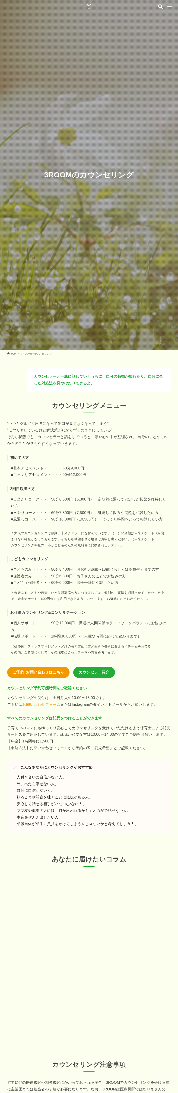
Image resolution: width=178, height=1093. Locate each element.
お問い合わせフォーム (41, 704)
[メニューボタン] (170, 6)
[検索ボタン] (160, 6)
